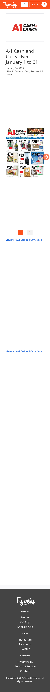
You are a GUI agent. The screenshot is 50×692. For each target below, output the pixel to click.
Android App (25, 627)
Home (25, 617)
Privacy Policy (25, 662)
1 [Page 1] (20, 232)
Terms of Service (25, 666)
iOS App (25, 622)
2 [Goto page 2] (29, 232)
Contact (25, 671)
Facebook (25, 644)
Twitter (25, 649)
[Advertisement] (25, 103)
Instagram (25, 639)
